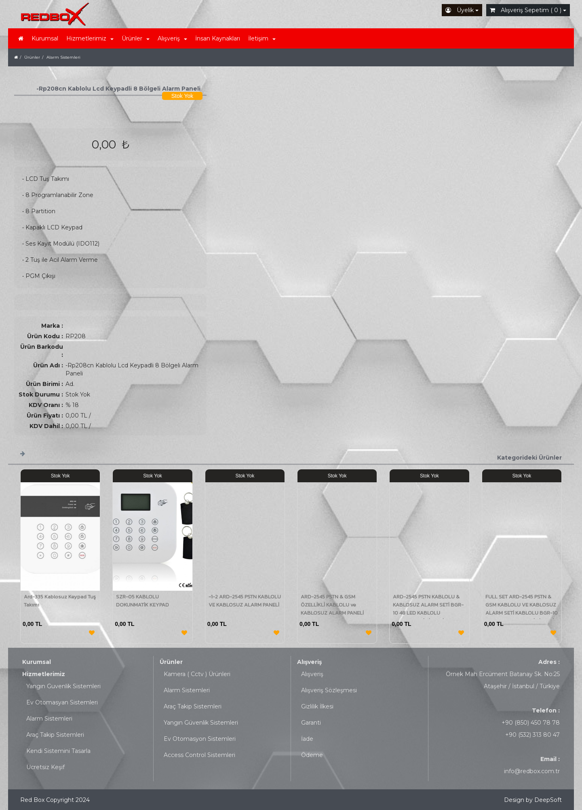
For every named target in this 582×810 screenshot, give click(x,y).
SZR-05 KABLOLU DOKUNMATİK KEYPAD (142, 601)
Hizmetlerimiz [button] (90, 38)
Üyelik (462, 10)
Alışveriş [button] (172, 38)
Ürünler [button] (136, 38)
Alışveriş (309, 662)
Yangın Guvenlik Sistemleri (63, 686)
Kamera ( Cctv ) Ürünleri (197, 674)
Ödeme (312, 755)
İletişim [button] (262, 38)
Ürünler (171, 662)
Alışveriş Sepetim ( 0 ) (528, 10)
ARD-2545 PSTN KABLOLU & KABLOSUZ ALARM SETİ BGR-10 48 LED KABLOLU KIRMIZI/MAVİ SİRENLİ (428, 609)
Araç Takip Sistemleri (55, 734)
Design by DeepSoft (533, 800)
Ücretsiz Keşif (45, 767)
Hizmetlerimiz (43, 674)
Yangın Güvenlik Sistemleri (201, 722)
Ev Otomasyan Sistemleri (62, 702)
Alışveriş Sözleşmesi (329, 690)
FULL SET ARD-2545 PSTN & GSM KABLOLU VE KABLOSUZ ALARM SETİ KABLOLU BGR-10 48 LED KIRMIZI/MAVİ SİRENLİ (521, 609)
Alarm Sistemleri (49, 718)
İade (307, 738)
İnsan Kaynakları (217, 38)
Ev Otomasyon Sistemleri (200, 738)
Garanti (311, 722)
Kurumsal (45, 38)
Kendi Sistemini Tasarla (58, 751)
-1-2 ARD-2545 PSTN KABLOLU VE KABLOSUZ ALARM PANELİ (245, 601)
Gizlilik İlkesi (317, 706)
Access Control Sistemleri (199, 755)
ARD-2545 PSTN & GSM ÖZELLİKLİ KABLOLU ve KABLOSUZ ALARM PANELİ (332, 605)
